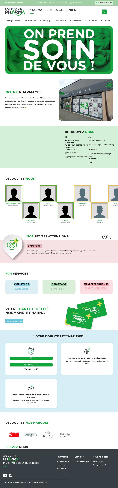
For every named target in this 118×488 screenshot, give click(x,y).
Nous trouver (30, 21)
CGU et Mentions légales (39, 482)
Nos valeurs (61, 21)
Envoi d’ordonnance (82, 461)
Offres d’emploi (98, 461)
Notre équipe (46, 21)
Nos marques (106, 21)
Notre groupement (99, 465)
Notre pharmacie (13, 21)
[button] (55, 71)
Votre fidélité (91, 21)
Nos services (75, 21)
